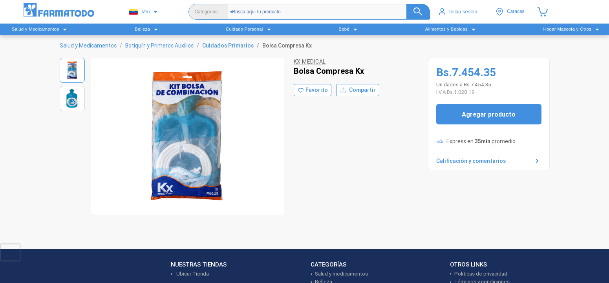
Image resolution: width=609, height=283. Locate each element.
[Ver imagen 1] (72, 70)
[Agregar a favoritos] (312, 90)
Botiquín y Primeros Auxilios (159, 45)
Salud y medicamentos (341, 273)
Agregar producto (489, 114)
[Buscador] (324, 11)
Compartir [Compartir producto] (358, 90)
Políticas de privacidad (480, 273)
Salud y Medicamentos (88, 45)
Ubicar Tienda (192, 273)
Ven (139, 12)
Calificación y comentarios (488, 161)
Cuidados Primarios (228, 45)
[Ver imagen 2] (72, 98)
